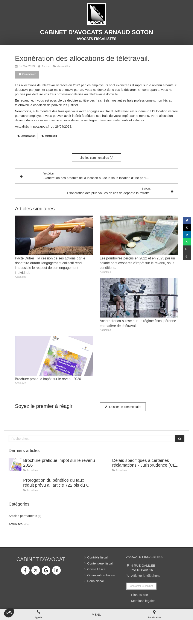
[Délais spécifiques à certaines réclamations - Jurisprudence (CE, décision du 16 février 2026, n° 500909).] (104, 464)
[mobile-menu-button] (96, 614)
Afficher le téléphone (146, 575)
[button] (9, 613)
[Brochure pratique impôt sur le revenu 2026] (15, 464)
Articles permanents (23, 516)
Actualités (16, 524)
